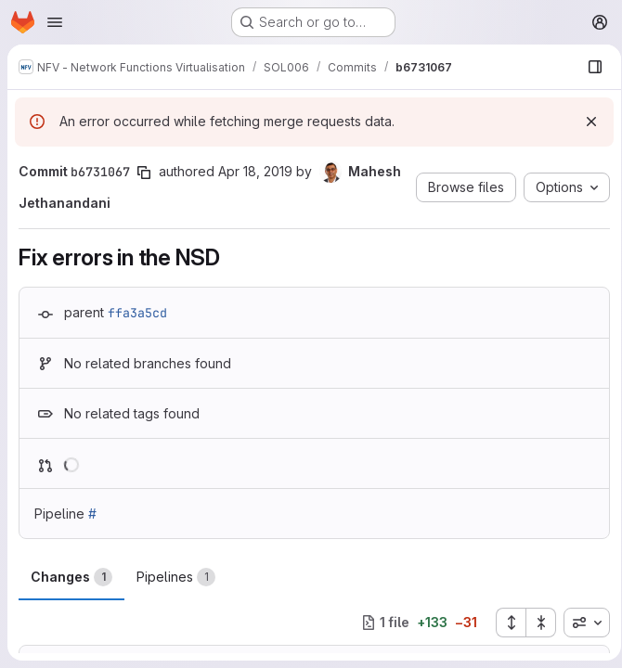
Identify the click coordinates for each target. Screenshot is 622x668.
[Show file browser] (588, 67)
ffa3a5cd (137, 312)
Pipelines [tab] (175, 577)
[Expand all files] (504, 622)
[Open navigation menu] (55, 22)
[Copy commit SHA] (144, 172)
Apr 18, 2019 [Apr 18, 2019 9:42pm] (255, 171)
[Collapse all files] (535, 622)
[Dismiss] (585, 121)
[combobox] (580, 622)
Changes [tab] (71, 577)
